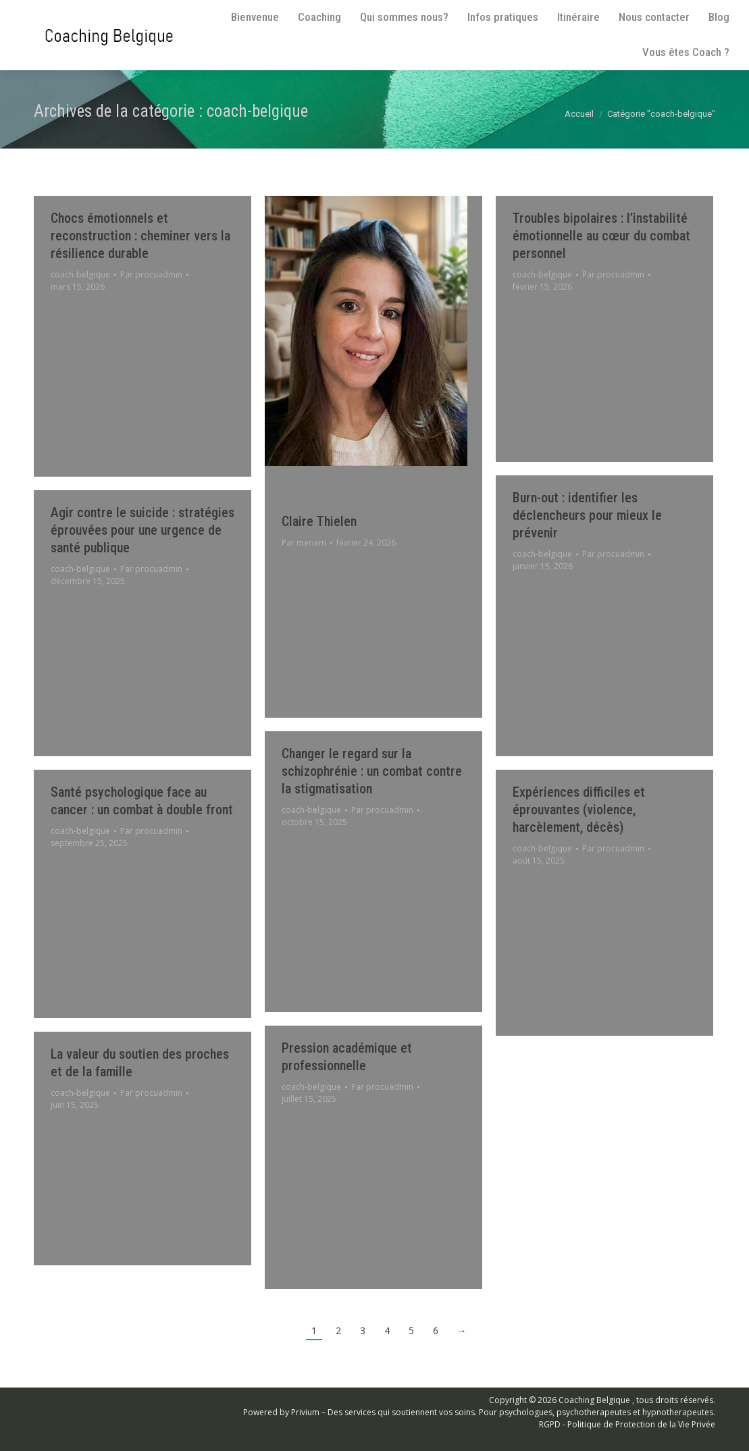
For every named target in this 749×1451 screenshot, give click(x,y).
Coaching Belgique (594, 1400)
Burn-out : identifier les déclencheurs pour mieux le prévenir (587, 515)
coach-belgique (80, 274)
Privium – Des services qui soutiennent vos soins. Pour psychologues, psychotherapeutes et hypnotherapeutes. (503, 1412)
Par (151, 274)
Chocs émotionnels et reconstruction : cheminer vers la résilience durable (140, 235)
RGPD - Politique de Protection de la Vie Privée (627, 1424)
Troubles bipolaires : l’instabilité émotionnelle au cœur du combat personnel (601, 235)
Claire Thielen (319, 521)
